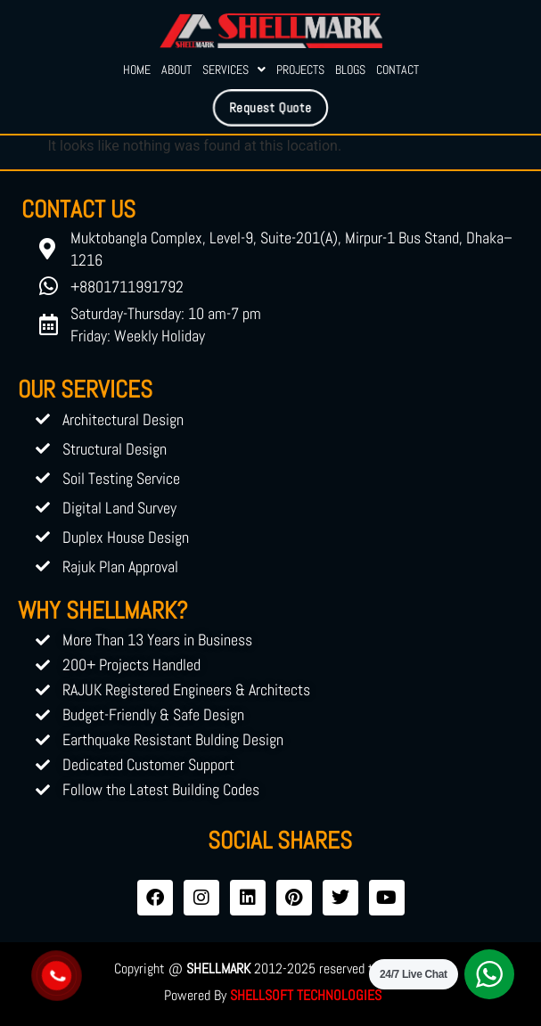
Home (137, 70)
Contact (397, 70)
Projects (300, 70)
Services (234, 69)
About (176, 70)
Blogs (350, 70)
